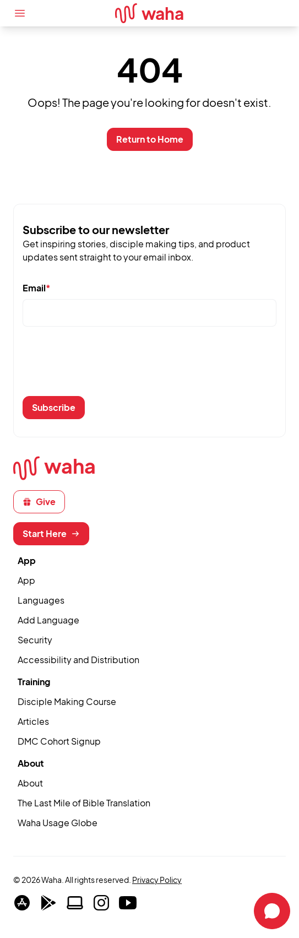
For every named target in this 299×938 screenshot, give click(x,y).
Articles (33, 721)
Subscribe (53, 407)
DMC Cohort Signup (59, 741)
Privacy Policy (157, 880)
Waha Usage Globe (57, 822)
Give (39, 501)
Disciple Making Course (67, 701)
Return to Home (149, 139)
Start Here (51, 533)
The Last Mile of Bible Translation (84, 803)
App (26, 580)
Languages (41, 600)
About (30, 783)
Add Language (48, 620)
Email (37, 288)
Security (35, 640)
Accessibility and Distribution (78, 659)
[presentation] (106, 365)
